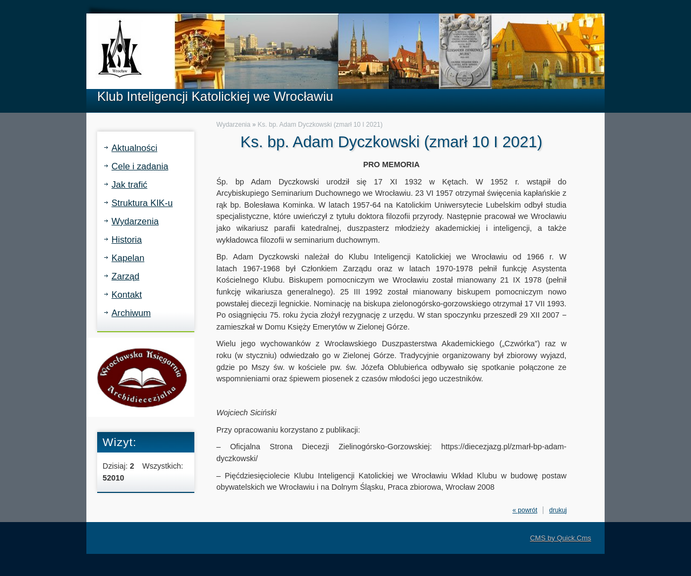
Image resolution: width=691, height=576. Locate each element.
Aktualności (135, 148)
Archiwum (131, 313)
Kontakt (127, 295)
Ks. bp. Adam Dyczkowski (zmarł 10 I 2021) (320, 124)
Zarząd (126, 276)
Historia (127, 240)
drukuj (558, 510)
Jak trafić (129, 185)
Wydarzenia (135, 221)
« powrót (524, 510)
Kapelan (128, 258)
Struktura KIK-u (142, 203)
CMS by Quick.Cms (560, 538)
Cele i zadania (140, 166)
